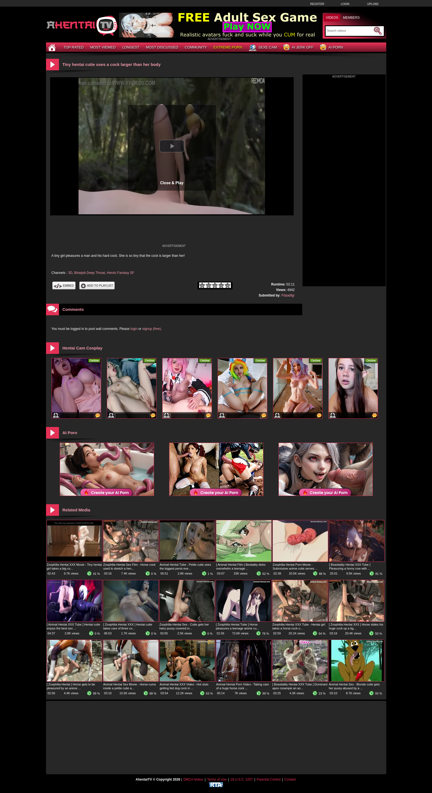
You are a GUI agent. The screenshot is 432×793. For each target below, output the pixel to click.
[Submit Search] (378, 31)
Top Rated (74, 47)
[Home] (52, 47)
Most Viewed (102, 47)
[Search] (350, 30)
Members (351, 18)
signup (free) (151, 329)
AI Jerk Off (299, 47)
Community (196, 47)
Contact (290, 779)
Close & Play (171, 182)
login (134, 329)
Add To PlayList (97, 285)
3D (70, 273)
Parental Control (269, 779)
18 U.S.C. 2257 (241, 779)
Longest (130, 47)
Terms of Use (216, 779)
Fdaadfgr (288, 295)
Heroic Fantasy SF (120, 273)
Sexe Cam (263, 47)
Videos (332, 18)
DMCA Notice (193, 779)
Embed (64, 285)
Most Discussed (162, 47)
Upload (373, 4)
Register (317, 4)
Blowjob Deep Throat (89, 273)
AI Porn (331, 47)
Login (345, 4)
